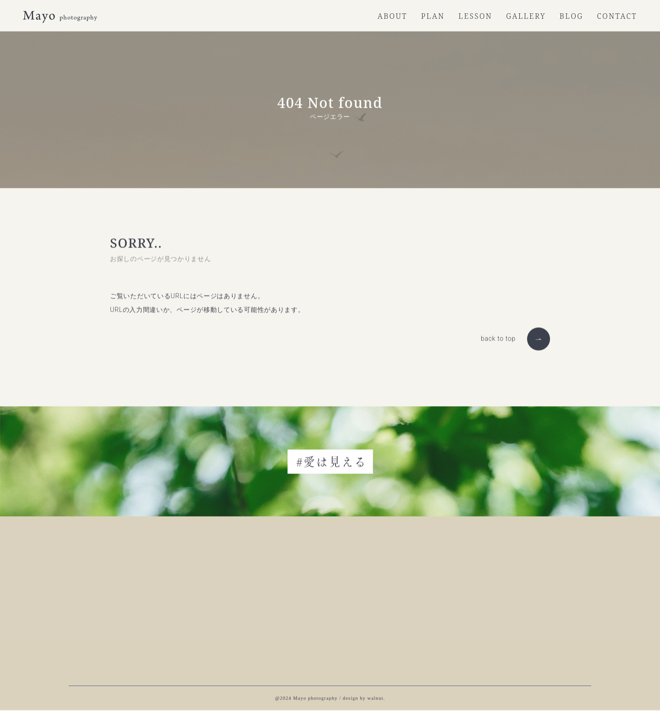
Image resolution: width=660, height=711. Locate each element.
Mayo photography (315, 697)
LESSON (475, 16)
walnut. (376, 697)
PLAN (433, 16)
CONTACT (617, 16)
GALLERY (526, 16)
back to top (498, 338)
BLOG (571, 16)
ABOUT (392, 16)
